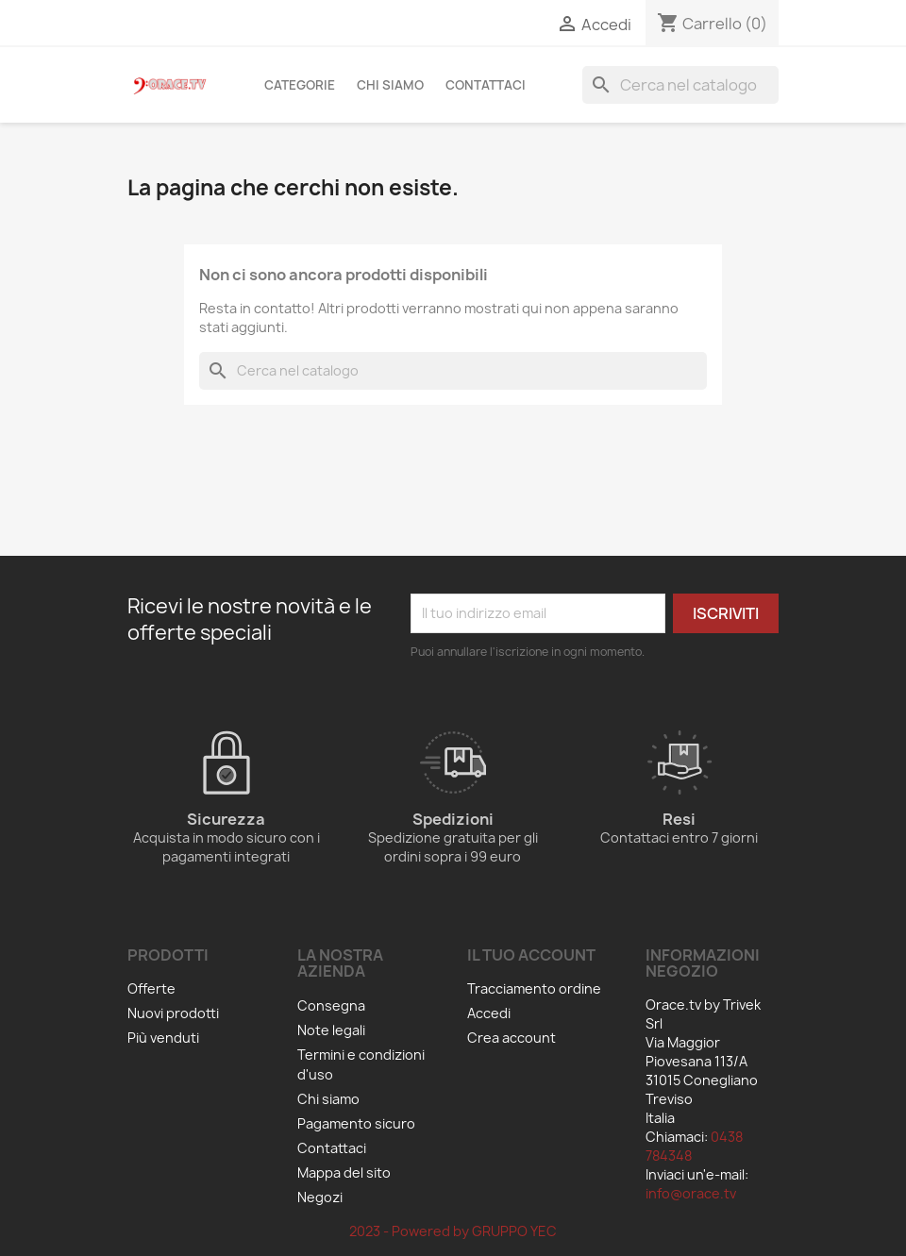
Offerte (151, 988)
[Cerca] (680, 85)
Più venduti (163, 1038)
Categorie (299, 84)
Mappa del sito (344, 1172)
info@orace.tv (691, 1193)
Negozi (320, 1197)
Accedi (489, 1013)
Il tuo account (531, 955)
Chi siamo (390, 84)
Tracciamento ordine (534, 988)
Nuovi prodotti (173, 1013)
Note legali (331, 1030)
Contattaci (485, 84)
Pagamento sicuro (356, 1123)
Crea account (511, 1038)
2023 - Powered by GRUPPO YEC (453, 1231)
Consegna (331, 1005)
